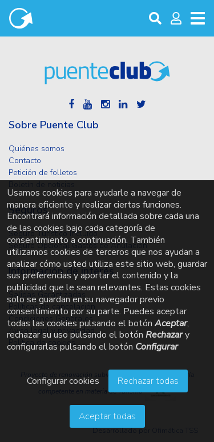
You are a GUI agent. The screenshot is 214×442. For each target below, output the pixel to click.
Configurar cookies (63, 381)
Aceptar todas (107, 416)
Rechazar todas (148, 381)
